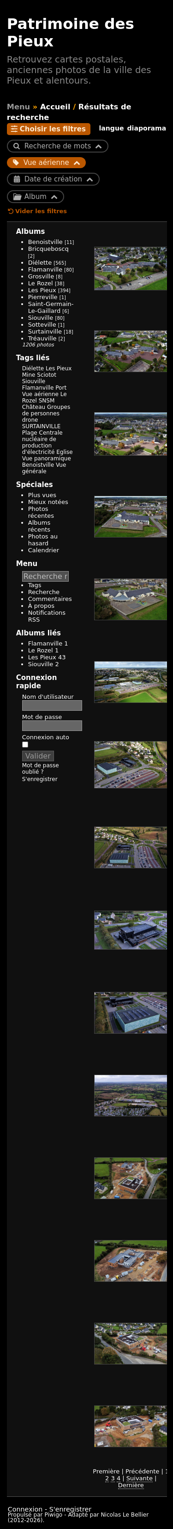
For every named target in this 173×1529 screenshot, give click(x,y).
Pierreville (43, 297)
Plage (29, 433)
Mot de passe (42, 717)
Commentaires (50, 598)
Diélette (40, 262)
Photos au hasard (43, 540)
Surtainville (45, 331)
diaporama (146, 128)
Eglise (64, 452)
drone (30, 420)
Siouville (41, 317)
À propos (41, 605)
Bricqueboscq (48, 248)
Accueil (55, 106)
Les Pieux (42, 290)
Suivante (139, 1478)
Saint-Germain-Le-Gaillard (51, 307)
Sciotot (46, 375)
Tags (35, 585)
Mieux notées (48, 501)
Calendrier (43, 550)
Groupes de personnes (46, 410)
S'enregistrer (40, 779)
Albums (30, 231)
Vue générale (44, 468)
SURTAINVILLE (41, 426)
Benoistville (45, 241)
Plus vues (42, 495)
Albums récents (39, 526)
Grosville (41, 276)
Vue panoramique (46, 458)
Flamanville (45, 269)
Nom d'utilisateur (48, 696)
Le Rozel (40, 283)
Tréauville (42, 338)
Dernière (131, 1485)
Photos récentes (41, 512)
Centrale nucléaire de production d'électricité (42, 442)
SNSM (47, 400)
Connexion (25, 1509)
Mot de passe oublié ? (40, 768)
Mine (29, 375)
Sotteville (42, 324)
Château (33, 407)
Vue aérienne (40, 394)
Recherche (44, 592)
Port (60, 388)
